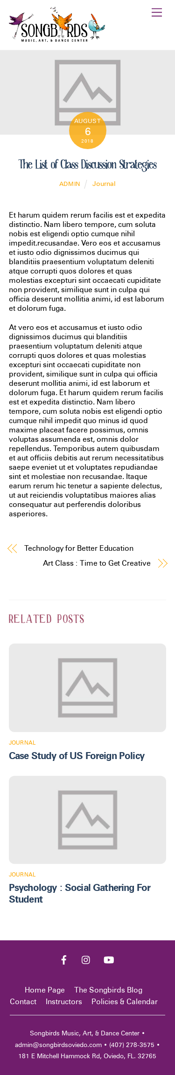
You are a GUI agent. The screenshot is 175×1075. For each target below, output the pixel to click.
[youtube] (108, 958)
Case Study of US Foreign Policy (76, 755)
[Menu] (156, 13)
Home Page (45, 990)
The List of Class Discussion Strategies (87, 164)
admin (70, 183)
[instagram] (86, 958)
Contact (23, 1001)
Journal (104, 183)
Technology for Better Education (78, 548)
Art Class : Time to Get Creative (96, 563)
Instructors (64, 1001)
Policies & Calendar (124, 1001)
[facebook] (64, 958)
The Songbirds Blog (108, 990)
